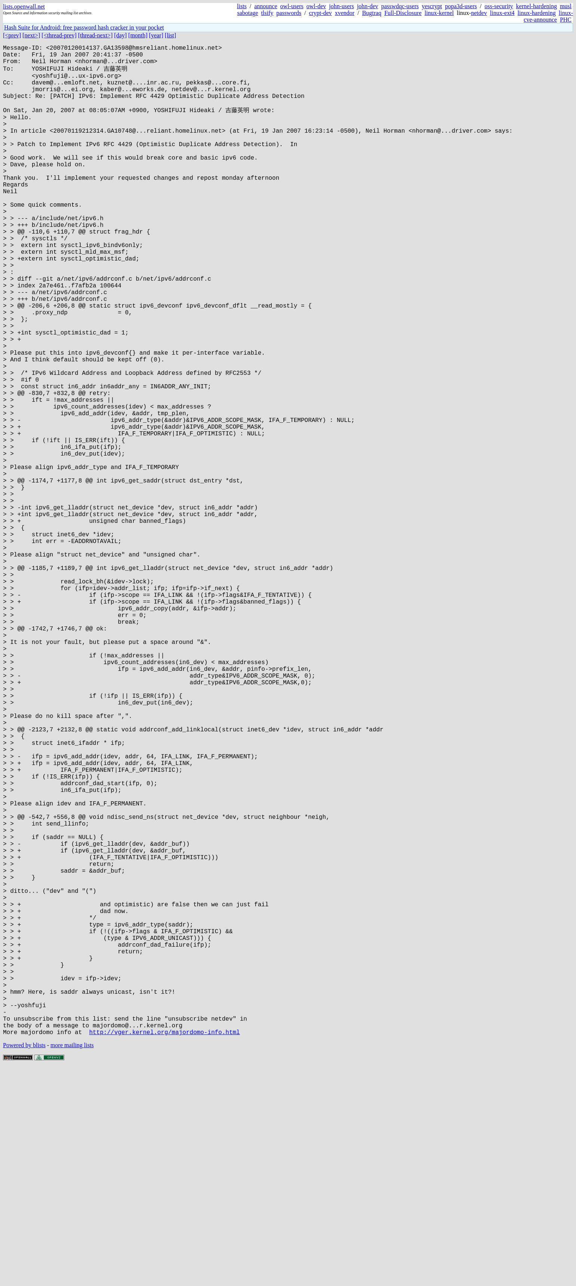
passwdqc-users (400, 6)
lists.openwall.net (24, 6)
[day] (120, 35)
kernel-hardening (536, 6)
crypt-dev (320, 13)
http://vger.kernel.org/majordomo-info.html (164, 1250)
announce (265, 6)
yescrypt (432, 6)
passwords (288, 13)
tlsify (267, 13)
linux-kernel (439, 13)
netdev (479, 13)
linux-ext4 (502, 13)
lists (242, 6)
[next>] (31, 35)
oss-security (498, 6)
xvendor (344, 13)
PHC (566, 19)
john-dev (367, 6)
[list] (170, 35)
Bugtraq (372, 13)
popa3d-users (461, 6)
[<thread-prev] (58, 35)
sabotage (247, 13)
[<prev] (12, 35)
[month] (138, 35)
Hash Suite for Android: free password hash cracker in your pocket (84, 27)
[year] (156, 35)
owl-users (292, 6)
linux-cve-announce (548, 16)
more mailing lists (72, 1263)
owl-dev (316, 6)
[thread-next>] (95, 35)
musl (566, 6)
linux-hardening (537, 13)
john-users (341, 6)
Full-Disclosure (403, 13)
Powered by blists (24, 1263)
